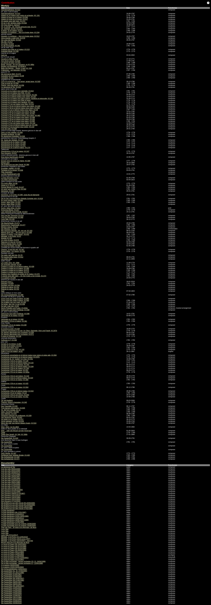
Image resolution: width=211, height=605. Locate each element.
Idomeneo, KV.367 (7, 191)
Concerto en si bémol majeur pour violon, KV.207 (18, 97)
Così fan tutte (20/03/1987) (10, 476)
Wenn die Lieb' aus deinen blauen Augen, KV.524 (18, 423)
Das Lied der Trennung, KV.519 (12, 215)
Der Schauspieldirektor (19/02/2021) (14, 569)
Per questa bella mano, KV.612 (12, 257)
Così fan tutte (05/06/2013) (10, 473)
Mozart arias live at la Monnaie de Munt (15, 543)
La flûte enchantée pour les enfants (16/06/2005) (18, 524)
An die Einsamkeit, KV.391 (10, 46)
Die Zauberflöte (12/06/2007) (11, 595)
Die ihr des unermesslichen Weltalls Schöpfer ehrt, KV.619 (22, 199)
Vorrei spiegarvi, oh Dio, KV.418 (12, 421)
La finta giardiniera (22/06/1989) (12, 522)
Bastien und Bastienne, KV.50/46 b (13, 66)
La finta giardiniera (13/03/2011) (12, 518)
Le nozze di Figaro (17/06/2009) (12, 556)
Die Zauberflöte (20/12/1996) (11, 599)
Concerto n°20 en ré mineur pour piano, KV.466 (18, 112)
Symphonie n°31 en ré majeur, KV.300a (15, 372)
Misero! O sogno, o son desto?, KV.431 (15, 234)
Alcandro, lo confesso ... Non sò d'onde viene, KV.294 (20, 32)
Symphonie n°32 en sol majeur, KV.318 (15, 376)
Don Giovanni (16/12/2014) (10, 495)
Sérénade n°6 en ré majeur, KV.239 (14, 325)
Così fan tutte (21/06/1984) (10, 478)
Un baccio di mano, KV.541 (10, 63)
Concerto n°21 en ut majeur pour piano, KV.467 (18, 114)
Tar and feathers (7, 400)
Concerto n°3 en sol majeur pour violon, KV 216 (18, 123)
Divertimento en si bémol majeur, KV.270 (15, 148)
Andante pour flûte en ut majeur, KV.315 (15, 49)
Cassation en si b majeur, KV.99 (12, 76)
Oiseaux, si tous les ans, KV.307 (12, 249)
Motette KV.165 (6, 238)
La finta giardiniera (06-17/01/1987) (13, 512)
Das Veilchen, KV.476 (9, 414)
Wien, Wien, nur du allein (10, 427)
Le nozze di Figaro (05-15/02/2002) (13, 544)
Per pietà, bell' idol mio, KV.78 (11, 255)
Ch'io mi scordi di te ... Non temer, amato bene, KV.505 (20, 81)
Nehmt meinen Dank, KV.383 (11, 244)
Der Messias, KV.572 (8, 229)
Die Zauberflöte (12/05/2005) (11, 592)
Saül (2, 291)
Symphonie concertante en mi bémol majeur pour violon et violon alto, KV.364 (29, 355)
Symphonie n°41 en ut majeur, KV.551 (14, 397)
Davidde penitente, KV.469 (10, 134)
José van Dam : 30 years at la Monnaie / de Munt (18, 527)
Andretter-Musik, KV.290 (10, 51)
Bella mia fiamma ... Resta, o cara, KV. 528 (16, 68)
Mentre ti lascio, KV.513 (9, 227)
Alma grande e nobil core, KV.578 (13, 38)
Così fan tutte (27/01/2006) (10, 484)
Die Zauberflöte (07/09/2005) (11, 577)
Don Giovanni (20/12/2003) (10, 499)
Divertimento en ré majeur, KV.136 (13, 142)
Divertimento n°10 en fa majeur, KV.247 (15, 151)
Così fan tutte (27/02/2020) (10, 486)
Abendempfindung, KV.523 (10, 10)
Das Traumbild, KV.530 (9, 406)
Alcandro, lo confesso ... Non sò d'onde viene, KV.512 (20, 36)
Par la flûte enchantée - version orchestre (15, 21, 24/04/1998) (23, 561)
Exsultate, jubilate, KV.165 (10, 168)
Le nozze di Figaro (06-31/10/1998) (13, 546)
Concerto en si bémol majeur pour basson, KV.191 (19, 95)
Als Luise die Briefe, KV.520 (11, 40)
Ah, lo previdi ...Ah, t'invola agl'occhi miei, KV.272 (18, 27)
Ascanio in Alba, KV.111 (9, 59)
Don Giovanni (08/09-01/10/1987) (13, 493)
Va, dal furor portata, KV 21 (11, 410)
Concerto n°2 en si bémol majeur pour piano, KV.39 (19, 110)
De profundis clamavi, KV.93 (11, 265)
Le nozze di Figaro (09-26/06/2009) (13, 550)
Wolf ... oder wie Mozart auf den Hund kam (16, 431)
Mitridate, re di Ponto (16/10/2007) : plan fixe (17, 541)
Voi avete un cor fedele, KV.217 (12, 419)
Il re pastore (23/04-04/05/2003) (12, 567)
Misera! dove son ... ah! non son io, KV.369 (16, 232)
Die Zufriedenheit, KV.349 (10, 457)
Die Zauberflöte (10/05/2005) (11, 588)
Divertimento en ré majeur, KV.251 (13, 146)
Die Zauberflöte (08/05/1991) (11, 582)
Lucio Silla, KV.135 (8, 219)
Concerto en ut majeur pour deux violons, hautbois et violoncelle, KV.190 (27, 98)
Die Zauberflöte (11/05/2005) (11, 590)
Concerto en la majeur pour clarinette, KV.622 (17, 91)
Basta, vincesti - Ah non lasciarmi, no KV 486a (17, 65)
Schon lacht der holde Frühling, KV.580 (15, 299)
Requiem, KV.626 (7, 283)
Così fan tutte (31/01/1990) (10, 488)
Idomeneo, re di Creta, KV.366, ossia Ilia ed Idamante (20, 195)
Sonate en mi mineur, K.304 (11, 344)
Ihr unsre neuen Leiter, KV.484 (12, 200)
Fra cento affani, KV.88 (9, 183)
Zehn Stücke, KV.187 (8, 453)
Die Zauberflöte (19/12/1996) (11, 597)
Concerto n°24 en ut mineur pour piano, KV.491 (18, 119)
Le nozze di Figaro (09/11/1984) (12, 552)
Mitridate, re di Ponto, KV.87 (11, 236)
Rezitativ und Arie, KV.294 (10, 285)
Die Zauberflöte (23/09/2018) (11, 601)
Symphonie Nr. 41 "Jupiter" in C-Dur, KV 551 (17, 359)
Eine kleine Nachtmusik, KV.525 (12, 157)
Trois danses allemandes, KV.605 (13, 408)
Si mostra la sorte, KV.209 (10, 329)
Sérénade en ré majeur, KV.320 (12, 316)
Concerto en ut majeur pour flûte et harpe (16, 100)
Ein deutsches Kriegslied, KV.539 (13, 136)
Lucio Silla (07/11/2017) (9, 535)
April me (4, 55)
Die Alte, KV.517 (7, 42)
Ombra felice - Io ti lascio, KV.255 (13, 251)
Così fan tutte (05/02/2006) (10, 469)
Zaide (3, 433)
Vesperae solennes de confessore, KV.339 (16, 416)
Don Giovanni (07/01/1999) (10, 492)
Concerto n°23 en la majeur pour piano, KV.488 (18, 117)
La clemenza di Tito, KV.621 (11, 87)
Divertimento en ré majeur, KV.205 (13, 144)
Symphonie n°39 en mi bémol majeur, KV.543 (17, 391)
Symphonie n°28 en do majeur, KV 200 (15, 368)
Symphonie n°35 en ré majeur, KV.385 (14, 380)
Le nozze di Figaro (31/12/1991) (12, 560)
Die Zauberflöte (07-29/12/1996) (12, 573)
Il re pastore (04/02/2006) (10, 565)
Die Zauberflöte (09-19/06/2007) (12, 586)
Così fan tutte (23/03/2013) (10, 480)
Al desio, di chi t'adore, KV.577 (12, 31)
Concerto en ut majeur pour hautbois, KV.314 (17, 102)
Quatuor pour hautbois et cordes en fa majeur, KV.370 (20, 274)
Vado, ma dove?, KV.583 (10, 412)
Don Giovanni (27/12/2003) (10, 501)
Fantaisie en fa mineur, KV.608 (12, 170)
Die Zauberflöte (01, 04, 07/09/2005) (14, 571)
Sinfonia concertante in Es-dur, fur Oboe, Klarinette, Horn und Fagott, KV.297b (29, 331)
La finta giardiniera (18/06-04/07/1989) (15, 520)
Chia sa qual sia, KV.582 (10, 83)
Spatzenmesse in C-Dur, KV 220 (12, 349)
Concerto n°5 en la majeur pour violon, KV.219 (17, 127)
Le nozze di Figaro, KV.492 (10, 246)
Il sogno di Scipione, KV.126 (11, 336)
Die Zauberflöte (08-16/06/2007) (12, 578)
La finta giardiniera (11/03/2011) (12, 514)
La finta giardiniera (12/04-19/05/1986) (15, 516)
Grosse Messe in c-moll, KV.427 (12, 187)
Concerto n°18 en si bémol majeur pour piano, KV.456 (20, 108)
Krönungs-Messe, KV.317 (10, 210)
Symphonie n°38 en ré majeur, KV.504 (14, 387)
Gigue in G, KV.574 (8, 185)
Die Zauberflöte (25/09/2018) (11, 603)
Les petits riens (6, 259)
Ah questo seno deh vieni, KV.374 (13, 21)
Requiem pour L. (7, 282)
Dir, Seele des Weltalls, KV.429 (12, 140)
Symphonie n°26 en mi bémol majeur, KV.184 (17, 366)
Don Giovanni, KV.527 (9, 153)
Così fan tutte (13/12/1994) (10, 475)
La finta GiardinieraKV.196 (10, 174)
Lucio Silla (4, 529)
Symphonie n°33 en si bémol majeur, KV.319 (17, 378)
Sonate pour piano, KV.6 (10, 348)
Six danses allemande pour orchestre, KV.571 (17, 334)
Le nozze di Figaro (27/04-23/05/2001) (15, 558)
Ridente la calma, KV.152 (10, 287)
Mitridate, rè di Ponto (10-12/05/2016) (14, 537)
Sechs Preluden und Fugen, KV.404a (14, 308)
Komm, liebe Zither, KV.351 (11, 202)
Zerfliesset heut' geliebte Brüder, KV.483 (15, 455)
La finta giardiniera (7, 510)
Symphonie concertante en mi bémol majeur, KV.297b (20, 357)
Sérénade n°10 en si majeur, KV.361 (14, 321)
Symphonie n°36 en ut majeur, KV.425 (14, 383)
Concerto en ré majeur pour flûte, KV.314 (15, 93)
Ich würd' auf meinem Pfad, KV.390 (13, 189)
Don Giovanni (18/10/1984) (10, 497)
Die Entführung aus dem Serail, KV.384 (15, 165)
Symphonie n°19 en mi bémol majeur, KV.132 (17, 363)
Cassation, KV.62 (7, 78)
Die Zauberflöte (6, 442)
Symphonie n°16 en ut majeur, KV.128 (14, 361)
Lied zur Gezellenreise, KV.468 (12, 217)
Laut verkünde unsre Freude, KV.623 (14, 212)
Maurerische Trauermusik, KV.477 (13, 225)
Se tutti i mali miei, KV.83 (10, 306)
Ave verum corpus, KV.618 (10, 61)
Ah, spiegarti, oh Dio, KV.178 (11, 29)
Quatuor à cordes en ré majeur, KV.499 (15, 268)
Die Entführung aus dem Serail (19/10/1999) (17, 507)
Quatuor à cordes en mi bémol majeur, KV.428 (17, 266)
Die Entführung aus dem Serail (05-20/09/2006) (18, 503)
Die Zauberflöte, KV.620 (9, 438)
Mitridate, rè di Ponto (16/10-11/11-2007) (15, 539)
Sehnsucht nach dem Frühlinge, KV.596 (15, 310)
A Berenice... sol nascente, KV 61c (13, 70)
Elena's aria (5, 163)
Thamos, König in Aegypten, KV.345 (14, 402)
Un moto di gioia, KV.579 (10, 240)
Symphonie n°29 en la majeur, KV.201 (14, 370)
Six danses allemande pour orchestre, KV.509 (17, 333)
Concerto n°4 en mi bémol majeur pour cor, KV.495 (19, 125)
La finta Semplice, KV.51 (10, 178)
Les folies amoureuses (9, 180)
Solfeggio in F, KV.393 (9, 340)
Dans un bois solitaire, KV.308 (12, 132)
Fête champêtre (6, 172)
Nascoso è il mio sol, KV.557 (11, 242)
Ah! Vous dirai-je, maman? (10, 25)
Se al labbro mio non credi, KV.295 (13, 302)
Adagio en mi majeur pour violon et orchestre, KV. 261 (20, 15)
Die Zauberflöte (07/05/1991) (11, 575)
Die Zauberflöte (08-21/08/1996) (12, 580)
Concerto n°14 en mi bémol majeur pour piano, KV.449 (20, 106)
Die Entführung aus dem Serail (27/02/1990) (17, 509)
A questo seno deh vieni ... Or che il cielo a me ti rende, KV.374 (23, 276)
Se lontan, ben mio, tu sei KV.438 (13, 304)
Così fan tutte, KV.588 (9, 129)
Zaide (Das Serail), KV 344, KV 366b (14, 434)
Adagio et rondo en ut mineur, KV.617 (14, 19)
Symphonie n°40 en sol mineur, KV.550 (15, 395)
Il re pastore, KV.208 (8, 278)
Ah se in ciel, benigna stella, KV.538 (14, 23)
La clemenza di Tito (8, 467)
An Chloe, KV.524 (7, 44)
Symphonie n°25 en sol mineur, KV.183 (15, 365)
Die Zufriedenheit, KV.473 (10, 459)
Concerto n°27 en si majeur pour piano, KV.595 (18, 121)
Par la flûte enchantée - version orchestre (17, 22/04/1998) (22, 563)
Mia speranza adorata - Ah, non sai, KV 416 (16, 231)
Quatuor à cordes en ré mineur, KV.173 (15, 272)
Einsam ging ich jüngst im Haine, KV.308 (15, 161)
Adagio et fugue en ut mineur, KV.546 (14, 17)
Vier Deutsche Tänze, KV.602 (11, 417)
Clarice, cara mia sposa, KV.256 (12, 85)
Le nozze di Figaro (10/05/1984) (12, 554)
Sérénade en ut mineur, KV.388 (12, 319)
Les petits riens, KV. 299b (10, 263)
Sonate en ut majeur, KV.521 (11, 346)
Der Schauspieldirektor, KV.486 (12, 295)
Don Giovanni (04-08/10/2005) (12, 490)
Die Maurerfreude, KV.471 (10, 223)
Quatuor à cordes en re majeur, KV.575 (15, 270)
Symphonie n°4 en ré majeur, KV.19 (14, 393)
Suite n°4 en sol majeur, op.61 (12, 351)
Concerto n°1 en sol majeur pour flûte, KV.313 (17, 104)
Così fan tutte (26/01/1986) (10, 482)
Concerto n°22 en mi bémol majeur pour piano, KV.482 (20, 115)
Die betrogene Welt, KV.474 (11, 74)
